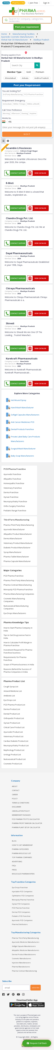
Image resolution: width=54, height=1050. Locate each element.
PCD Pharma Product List (14, 704)
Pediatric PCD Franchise (21, 916)
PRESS (14, 870)
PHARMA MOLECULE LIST (21, 853)
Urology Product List (12, 754)
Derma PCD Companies (21, 912)
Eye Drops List (10, 700)
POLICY (15, 798)
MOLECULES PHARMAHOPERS (23, 874)
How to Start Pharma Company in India (18, 629)
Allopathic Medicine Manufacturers (25, 950)
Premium (40, 72)
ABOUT (14, 786)
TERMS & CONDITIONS (20, 803)
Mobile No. (6, 118)
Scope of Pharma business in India (19, 664)
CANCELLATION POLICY (21, 811)
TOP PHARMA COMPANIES (22, 857)
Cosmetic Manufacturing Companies (14, 600)
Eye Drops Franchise (20, 887)
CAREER (15, 794)
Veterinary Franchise (13, 488)
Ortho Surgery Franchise (14, 506)
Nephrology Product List (14, 750)
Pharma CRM (18, 2)
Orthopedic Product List (14, 718)
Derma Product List (12, 709)
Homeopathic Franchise (14, 483)
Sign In (46, 2)
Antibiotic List (9, 695)
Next (27, 134)
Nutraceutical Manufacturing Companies (16, 607)
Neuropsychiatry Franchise (15, 501)
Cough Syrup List (11, 686)
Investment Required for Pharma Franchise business (18, 651)
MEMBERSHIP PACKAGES (21, 815)
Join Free (33, 2)
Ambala (25, 78)
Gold (28, 72)
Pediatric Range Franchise (15, 510)
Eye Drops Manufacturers (15, 613)
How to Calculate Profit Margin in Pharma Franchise (18, 644)
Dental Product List (12, 713)
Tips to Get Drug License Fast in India (17, 636)
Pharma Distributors (20, 924)
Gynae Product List (12, 723)
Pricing (6, 3)
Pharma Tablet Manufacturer (16, 556)
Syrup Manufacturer (12, 552)
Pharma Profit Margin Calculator (27, 823)
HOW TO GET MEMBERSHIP (22, 845)
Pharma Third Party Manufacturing (19, 525)
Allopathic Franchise (12, 479)
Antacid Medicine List (13, 691)
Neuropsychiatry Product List (16, 745)
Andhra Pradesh (41, 78)
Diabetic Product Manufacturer (17, 547)
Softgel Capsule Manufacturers (24, 946)
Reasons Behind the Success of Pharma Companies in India (17, 670)
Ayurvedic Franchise (12, 474)
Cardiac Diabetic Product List (16, 741)
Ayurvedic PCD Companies (22, 920)
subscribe (35, 987)
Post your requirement (27, 26)
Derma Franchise (11, 492)
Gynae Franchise (11, 497)
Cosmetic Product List (13, 763)
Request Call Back (37, 1043)
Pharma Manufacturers (21, 967)
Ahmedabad (10, 78)
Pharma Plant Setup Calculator (26, 827)
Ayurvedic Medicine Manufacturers (25, 942)
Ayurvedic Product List (13, 732)
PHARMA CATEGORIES (20, 849)
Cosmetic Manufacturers (21, 958)
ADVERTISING (17, 861)
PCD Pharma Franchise (13, 575)
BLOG (14, 841)
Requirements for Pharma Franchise (15, 658)
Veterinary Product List (13, 736)
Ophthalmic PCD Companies (23, 896)
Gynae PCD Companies (21, 904)
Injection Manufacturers (21, 963)
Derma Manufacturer (13, 538)
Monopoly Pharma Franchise (23, 900)
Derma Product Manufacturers (24, 954)
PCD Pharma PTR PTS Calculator (26, 819)
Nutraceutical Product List (15, 759)
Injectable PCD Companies (22, 891)
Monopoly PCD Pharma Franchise (18, 589)
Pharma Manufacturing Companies (19, 594)
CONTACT (15, 790)
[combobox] (27, 20)
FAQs (14, 865)
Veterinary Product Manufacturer (18, 543)
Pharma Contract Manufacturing (18, 585)
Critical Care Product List (14, 727)
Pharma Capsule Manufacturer (17, 561)
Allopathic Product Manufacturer (18, 534)
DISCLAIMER (16, 807)
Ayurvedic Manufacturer (14, 529)
